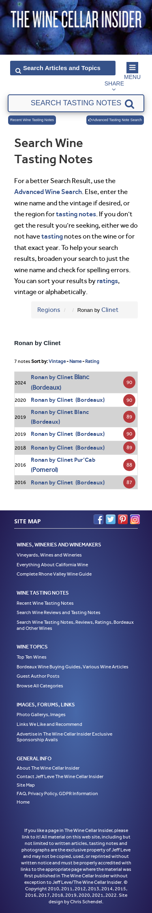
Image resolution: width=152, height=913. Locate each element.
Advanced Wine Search (48, 192)
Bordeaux (46, 387)
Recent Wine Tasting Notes (32, 120)
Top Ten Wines (32, 657)
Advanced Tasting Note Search (115, 120)
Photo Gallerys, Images (41, 714)
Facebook (98, 519)
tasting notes (76, 214)
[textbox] (76, 103)
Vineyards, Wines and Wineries (49, 555)
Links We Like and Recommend (49, 724)
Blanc (81, 377)
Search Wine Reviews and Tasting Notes (59, 612)
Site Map (26, 785)
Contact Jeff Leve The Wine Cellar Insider (60, 776)
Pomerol (44, 470)
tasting (52, 236)
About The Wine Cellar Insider (48, 768)
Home (23, 802)
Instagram (135, 519)
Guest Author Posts (38, 676)
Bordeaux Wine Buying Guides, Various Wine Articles (72, 667)
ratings (107, 281)
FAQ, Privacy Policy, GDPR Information (57, 793)
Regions (48, 310)
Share (114, 83)
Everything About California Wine (52, 564)
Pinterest (123, 519)
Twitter (111, 519)
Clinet (109, 310)
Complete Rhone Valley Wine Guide (54, 574)
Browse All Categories (40, 686)
